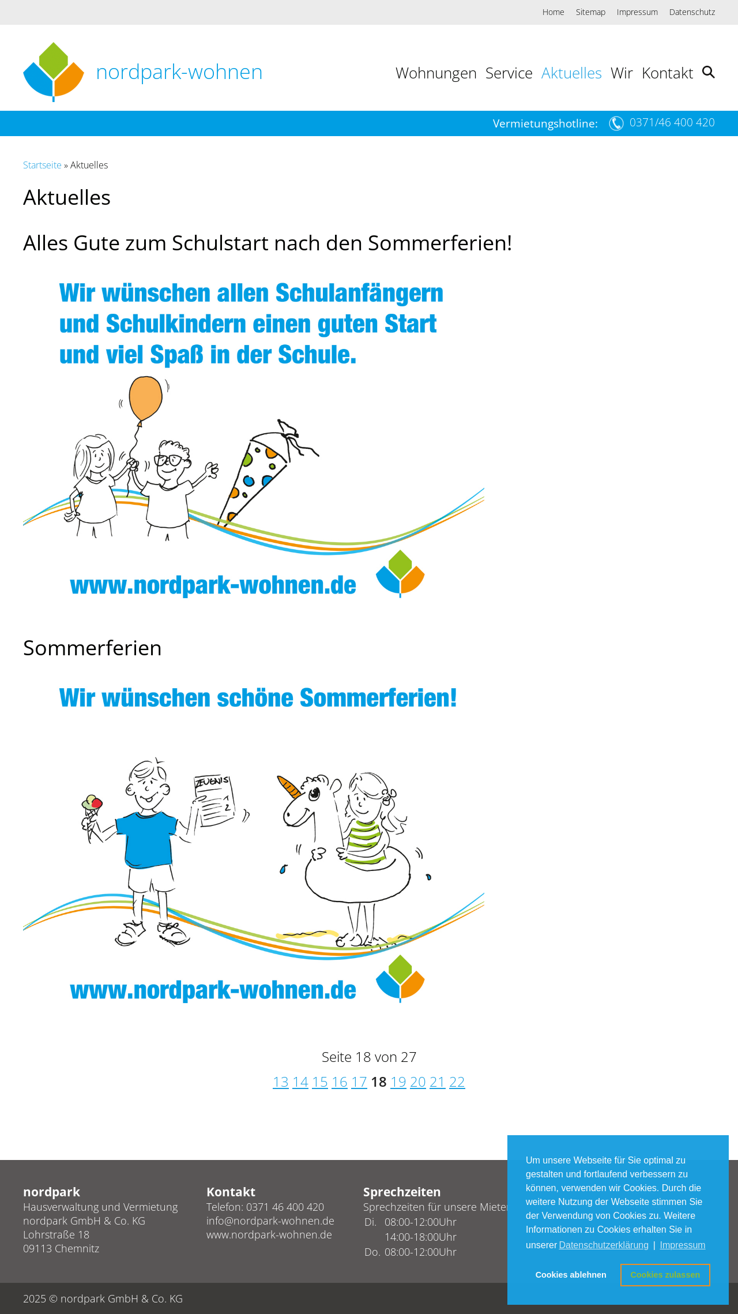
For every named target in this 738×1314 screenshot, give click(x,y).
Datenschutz (692, 11)
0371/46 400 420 (672, 122)
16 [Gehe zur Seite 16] (340, 1081)
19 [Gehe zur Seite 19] (398, 1081)
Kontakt (668, 72)
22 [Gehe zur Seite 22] (457, 1081)
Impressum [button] (683, 1245)
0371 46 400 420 (285, 1207)
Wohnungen (436, 72)
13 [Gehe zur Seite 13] (281, 1081)
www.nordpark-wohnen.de (269, 1234)
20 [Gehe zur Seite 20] (418, 1081)
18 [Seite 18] (379, 1081)
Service (509, 72)
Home (553, 11)
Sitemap (590, 11)
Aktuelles (571, 72)
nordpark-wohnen (179, 71)
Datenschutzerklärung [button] (604, 1245)
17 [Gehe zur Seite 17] (359, 1081)
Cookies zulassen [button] (665, 1274)
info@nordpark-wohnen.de (270, 1220)
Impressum (637, 11)
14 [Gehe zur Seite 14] (300, 1081)
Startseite (42, 165)
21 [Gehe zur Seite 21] (438, 1081)
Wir (622, 72)
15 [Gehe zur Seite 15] (320, 1081)
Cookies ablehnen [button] (571, 1274)
